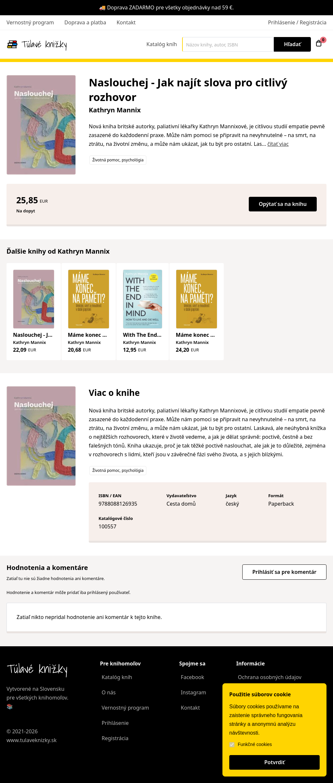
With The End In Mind (150, 334)
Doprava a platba (85, 22)
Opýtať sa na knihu (283, 204)
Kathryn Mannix (115, 110)
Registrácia (115, 738)
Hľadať (292, 44)
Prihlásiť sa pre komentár (284, 571)
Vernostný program (30, 22)
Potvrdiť (274, 762)
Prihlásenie (115, 722)
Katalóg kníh (161, 44)
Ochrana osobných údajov (269, 677)
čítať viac (277, 143)
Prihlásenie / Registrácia (297, 22)
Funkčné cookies (250, 744)
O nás (109, 692)
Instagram (193, 692)
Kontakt (126, 22)
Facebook (192, 677)
